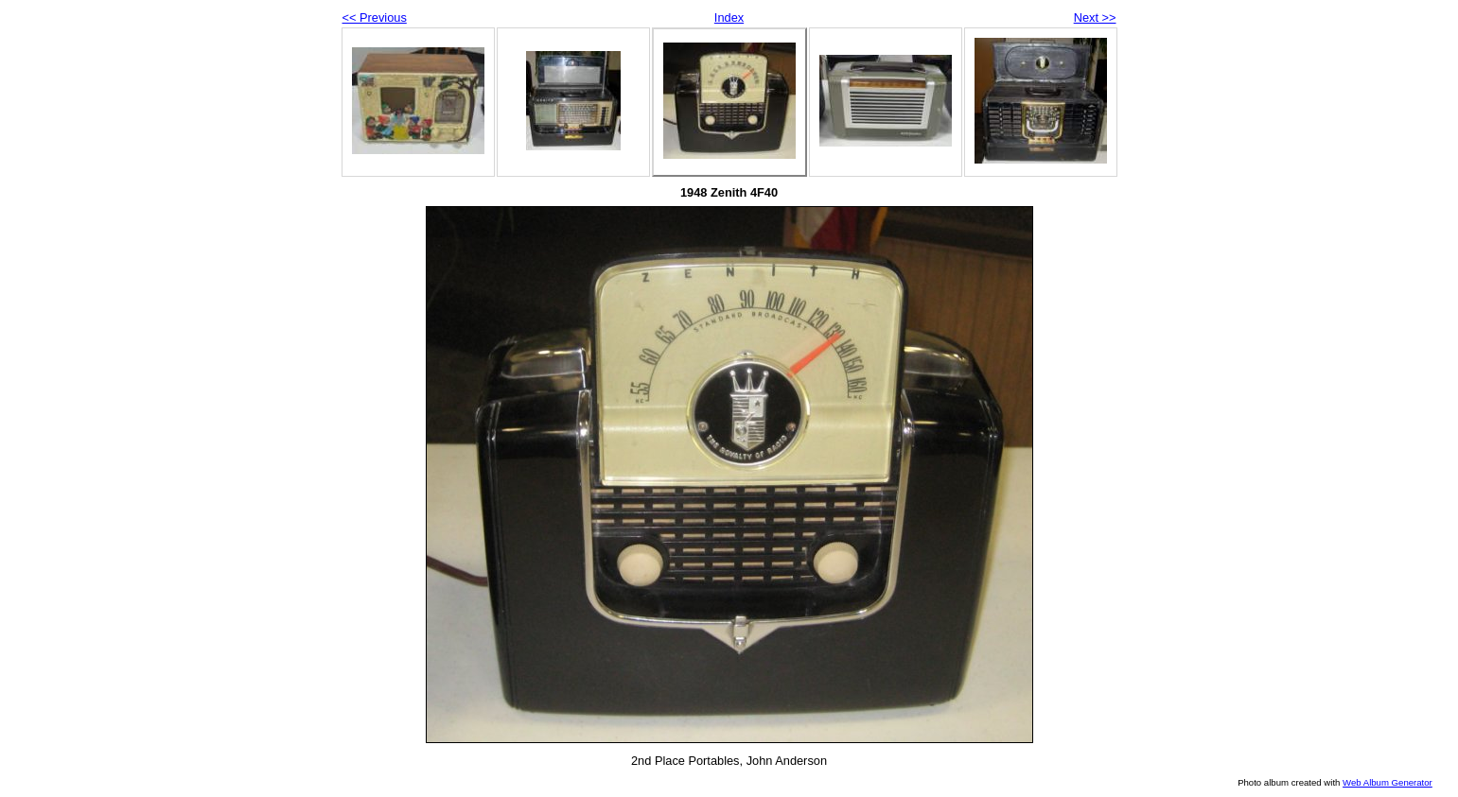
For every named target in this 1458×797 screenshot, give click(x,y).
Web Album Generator (1387, 782)
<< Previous (375, 17)
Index (729, 17)
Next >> (1095, 17)
